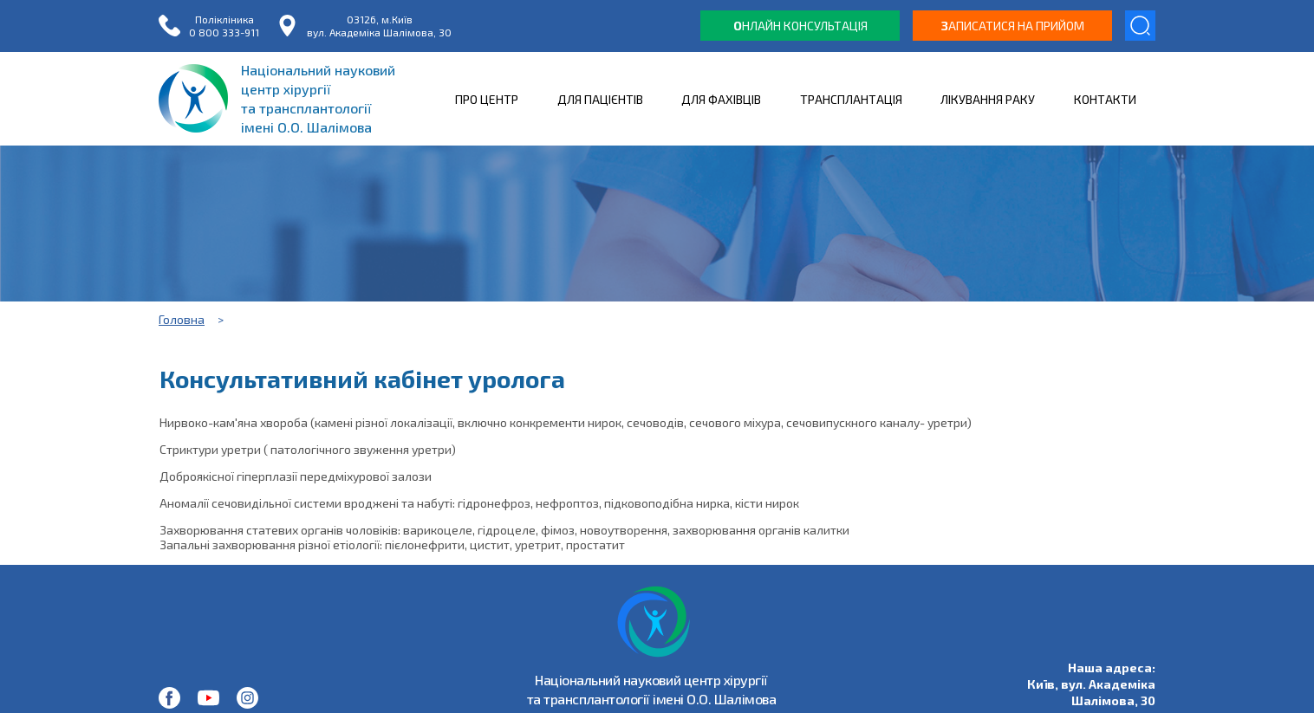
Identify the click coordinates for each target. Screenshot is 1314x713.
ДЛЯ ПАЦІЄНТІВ (600, 99)
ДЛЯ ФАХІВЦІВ (721, 99)
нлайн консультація (800, 25)
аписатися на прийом (1012, 25)
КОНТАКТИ (1105, 99)
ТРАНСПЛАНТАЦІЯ (851, 99)
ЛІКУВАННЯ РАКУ (987, 99)
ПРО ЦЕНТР (486, 99)
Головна (182, 319)
